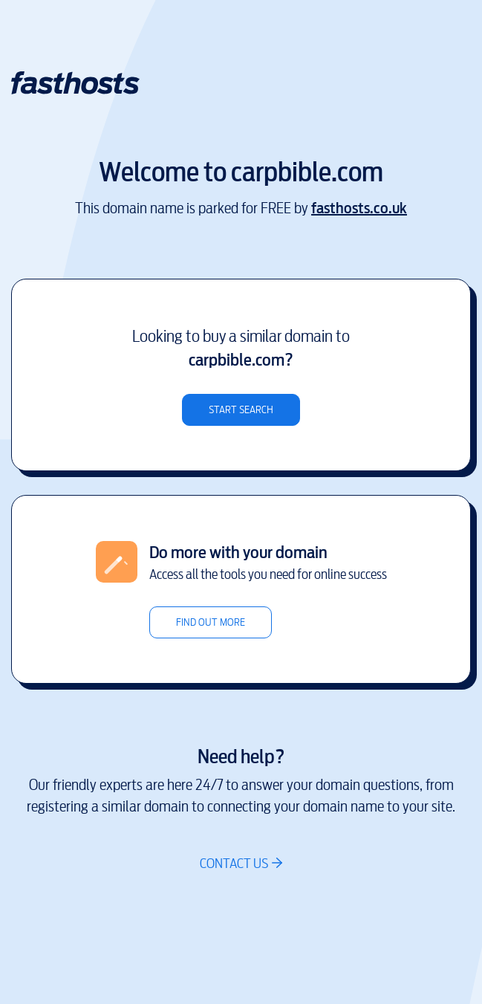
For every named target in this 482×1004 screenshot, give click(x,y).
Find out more (210, 622)
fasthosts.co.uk (359, 208)
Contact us (234, 863)
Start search (241, 410)
